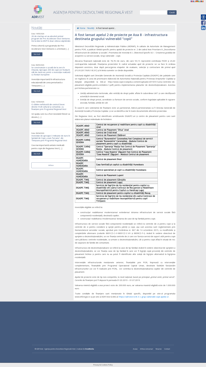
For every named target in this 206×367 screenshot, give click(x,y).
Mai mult (37, 54)
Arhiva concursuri (146, 349)
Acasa (135, 349)
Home (81, 28)
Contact (167, 349)
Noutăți (90, 28)
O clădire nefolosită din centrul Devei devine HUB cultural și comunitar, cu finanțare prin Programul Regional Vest (48, 106)
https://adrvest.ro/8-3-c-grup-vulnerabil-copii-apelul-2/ (144, 296)
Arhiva (50, 165)
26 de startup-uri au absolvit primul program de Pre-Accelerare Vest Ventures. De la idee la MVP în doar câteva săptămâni (50, 38)
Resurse (159, 349)
